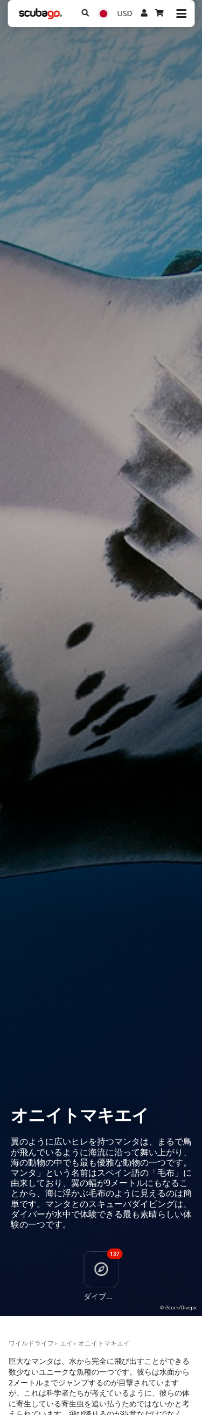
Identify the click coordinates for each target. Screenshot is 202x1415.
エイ (66, 1343)
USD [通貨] (125, 13)
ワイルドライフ (31, 1343)
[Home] (40, 13)
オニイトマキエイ (104, 1343)
